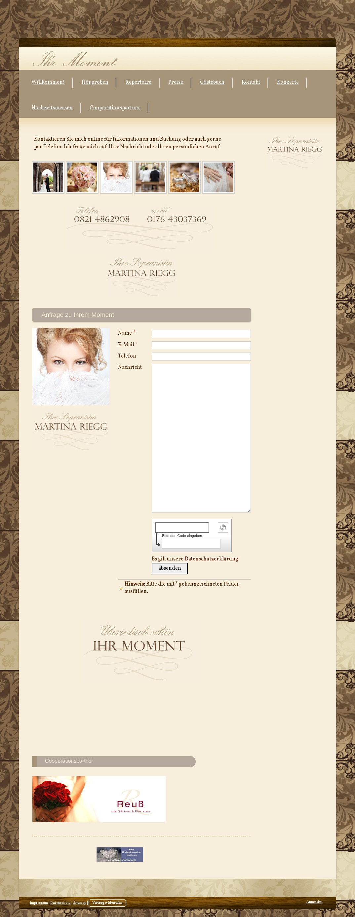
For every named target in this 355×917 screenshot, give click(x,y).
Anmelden (314, 901)
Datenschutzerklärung (211, 559)
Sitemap (79, 902)
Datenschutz (60, 902)
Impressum (39, 902)
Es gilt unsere (195, 559)
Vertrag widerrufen (107, 902)
